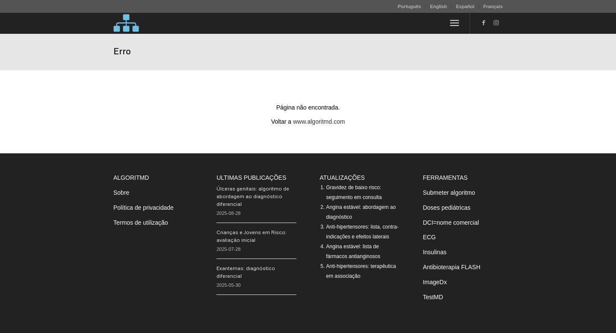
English (438, 6)
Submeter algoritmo (449, 192)
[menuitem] (410, 6)
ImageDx (435, 282)
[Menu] (454, 23)
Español (465, 6)
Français (493, 6)
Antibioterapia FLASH (451, 267)
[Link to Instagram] (496, 22)
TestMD (433, 297)
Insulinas (434, 252)
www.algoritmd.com (319, 121)
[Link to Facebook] (483, 22)
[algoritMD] (126, 23)
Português (409, 6)
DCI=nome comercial (451, 222)
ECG (429, 237)
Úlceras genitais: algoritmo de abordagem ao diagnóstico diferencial (252, 196)
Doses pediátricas (446, 207)
